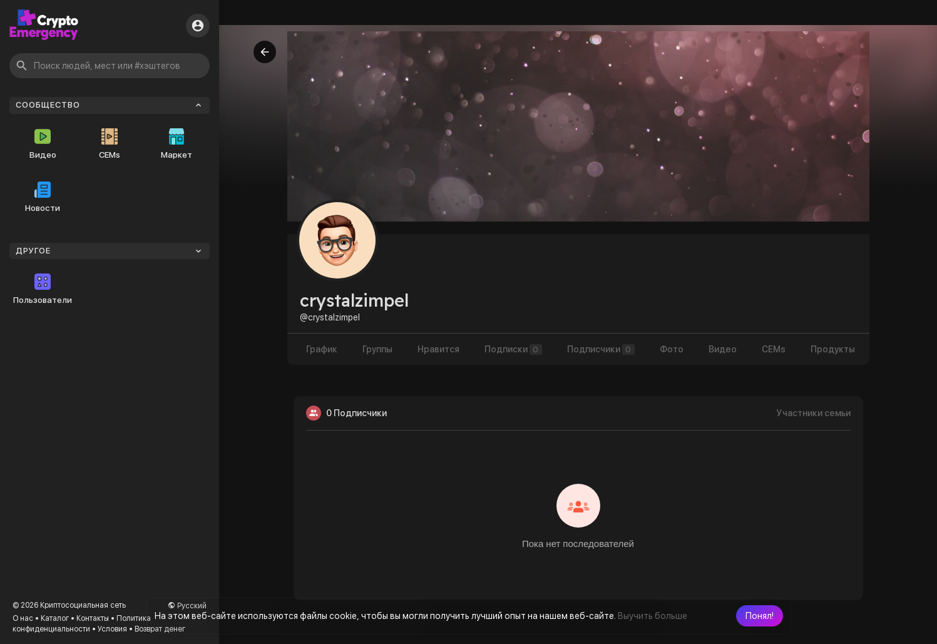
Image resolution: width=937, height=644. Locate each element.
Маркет (176, 144)
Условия (112, 629)
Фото (672, 349)
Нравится (438, 349)
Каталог (55, 618)
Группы (377, 349)
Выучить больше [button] (652, 616)
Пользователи (42, 289)
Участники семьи (814, 413)
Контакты (92, 618)
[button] (759, 615)
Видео (42, 144)
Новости (42, 197)
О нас (23, 618)
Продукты (833, 349)
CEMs (109, 144)
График (321, 349)
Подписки (513, 349)
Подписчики (601, 349)
